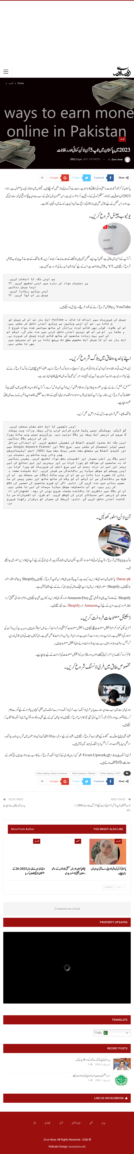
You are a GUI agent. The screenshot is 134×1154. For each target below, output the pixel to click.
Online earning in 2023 (110, 773)
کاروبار (122, 139)
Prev (121, 887)
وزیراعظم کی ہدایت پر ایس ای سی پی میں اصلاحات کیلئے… (91, 1075)
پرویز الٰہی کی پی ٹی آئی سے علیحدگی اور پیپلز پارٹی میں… (92, 1060)
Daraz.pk (123, 579)
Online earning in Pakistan (83, 773)
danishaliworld (77, 1147)
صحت (78, 841)
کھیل (91, 1123)
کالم (34, 1123)
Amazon (90, 605)
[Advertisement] (67, 33)
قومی (61, 1123)
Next (108, 887)
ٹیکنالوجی (48, 1123)
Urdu (101, 1032)
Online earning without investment (52, 773)
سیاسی (104, 1123)
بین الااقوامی (76, 1123)
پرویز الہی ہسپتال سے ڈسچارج (14, 805)
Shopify (74, 605)
